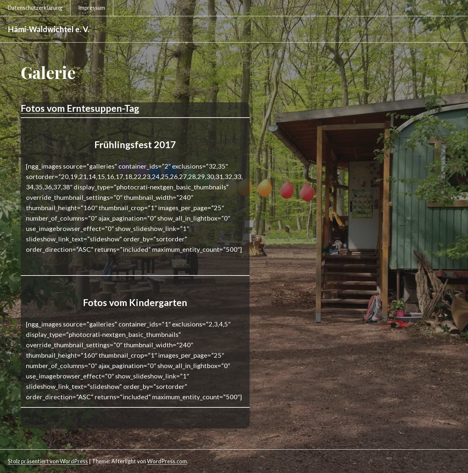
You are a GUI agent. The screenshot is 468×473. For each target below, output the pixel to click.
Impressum (91, 7)
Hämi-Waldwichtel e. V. (48, 29)
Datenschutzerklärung (35, 7)
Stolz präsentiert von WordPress (48, 461)
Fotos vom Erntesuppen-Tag (80, 108)
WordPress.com (167, 461)
